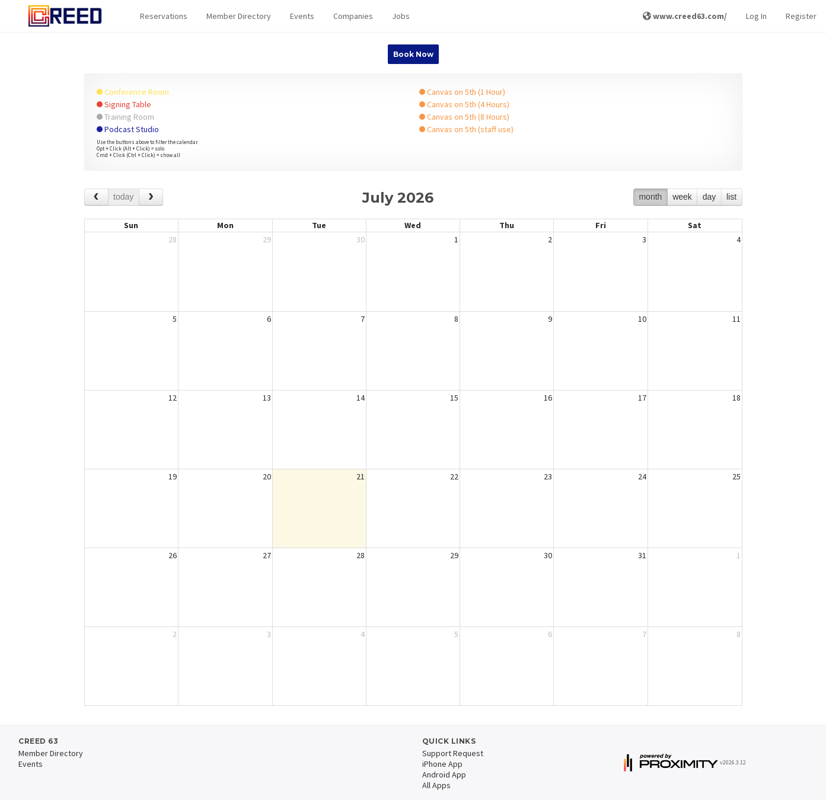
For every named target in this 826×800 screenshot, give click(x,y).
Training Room (125, 116)
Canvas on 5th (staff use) (466, 129)
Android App (444, 774)
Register (801, 16)
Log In (756, 16)
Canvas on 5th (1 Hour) (462, 92)
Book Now (413, 54)
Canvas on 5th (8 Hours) (464, 116)
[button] (163, 16)
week (682, 196)
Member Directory (238, 16)
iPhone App (442, 764)
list (731, 196)
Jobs (401, 16)
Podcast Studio (128, 129)
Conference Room (133, 92)
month (650, 196)
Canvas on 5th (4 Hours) (464, 104)
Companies (353, 16)
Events (302, 16)
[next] (151, 197)
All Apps (436, 785)
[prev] (96, 197)
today (123, 196)
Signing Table (124, 104)
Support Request (452, 753)
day (709, 196)
